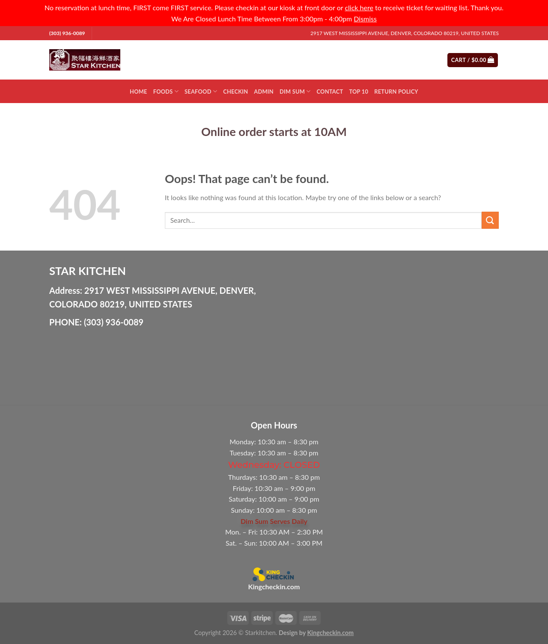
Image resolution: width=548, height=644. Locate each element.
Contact (330, 91)
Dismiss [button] (365, 19)
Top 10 (358, 91)
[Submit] (407, 60)
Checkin (235, 91)
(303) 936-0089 (67, 33)
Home (138, 91)
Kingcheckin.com (274, 586)
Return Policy (396, 91)
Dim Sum (295, 91)
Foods (166, 91)
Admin (264, 91)
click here (359, 7)
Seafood (201, 91)
